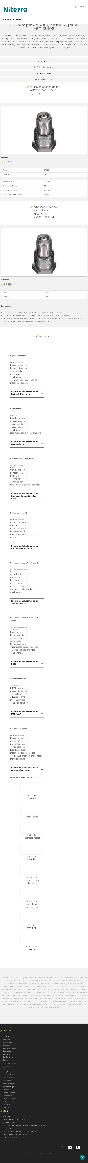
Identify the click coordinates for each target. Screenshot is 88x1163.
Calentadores (7, 1042)
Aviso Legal (7, 1117)
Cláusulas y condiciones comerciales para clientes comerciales (24, 1126)
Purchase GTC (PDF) (10, 1137)
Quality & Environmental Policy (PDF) (16, 1134)
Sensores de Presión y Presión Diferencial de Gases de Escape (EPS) (9, 1096)
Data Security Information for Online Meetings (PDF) (21, 1131)
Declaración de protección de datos (15, 1120)
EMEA (81, 7)
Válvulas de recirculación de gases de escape (8, 1084)
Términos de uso (8, 1123)
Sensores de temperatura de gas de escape (9, 1063)
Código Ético (7, 1129)
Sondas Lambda (8, 1057)
